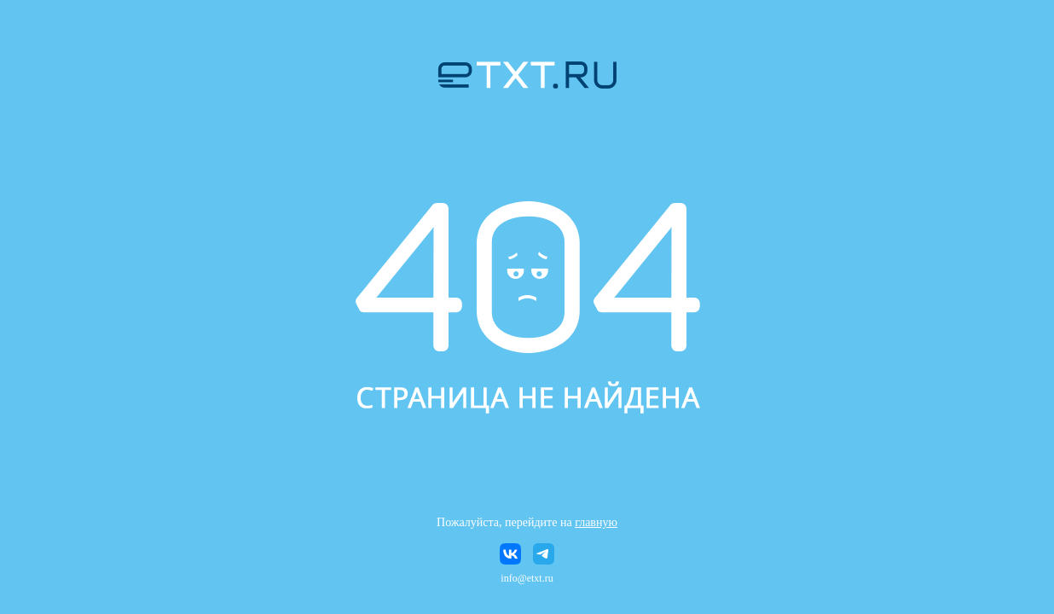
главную (596, 522)
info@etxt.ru (527, 578)
